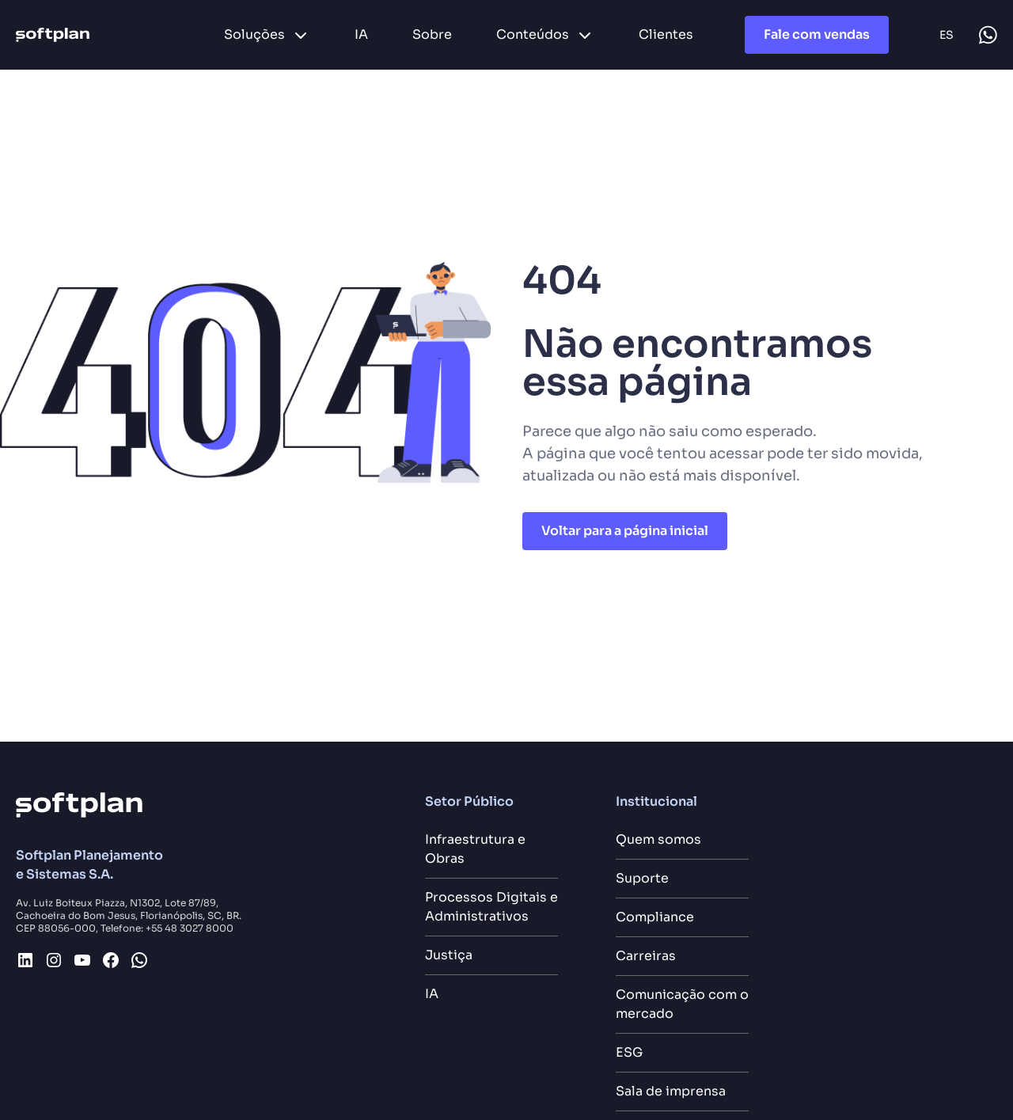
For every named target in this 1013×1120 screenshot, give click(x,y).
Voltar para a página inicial (624, 530)
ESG (629, 1052)
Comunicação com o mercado (682, 1004)
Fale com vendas (817, 34)
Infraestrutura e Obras (475, 849)
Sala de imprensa (671, 1091)
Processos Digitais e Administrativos (491, 906)
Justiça (448, 955)
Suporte (642, 878)
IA (431, 993)
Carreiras (646, 955)
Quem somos (658, 839)
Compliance (655, 917)
